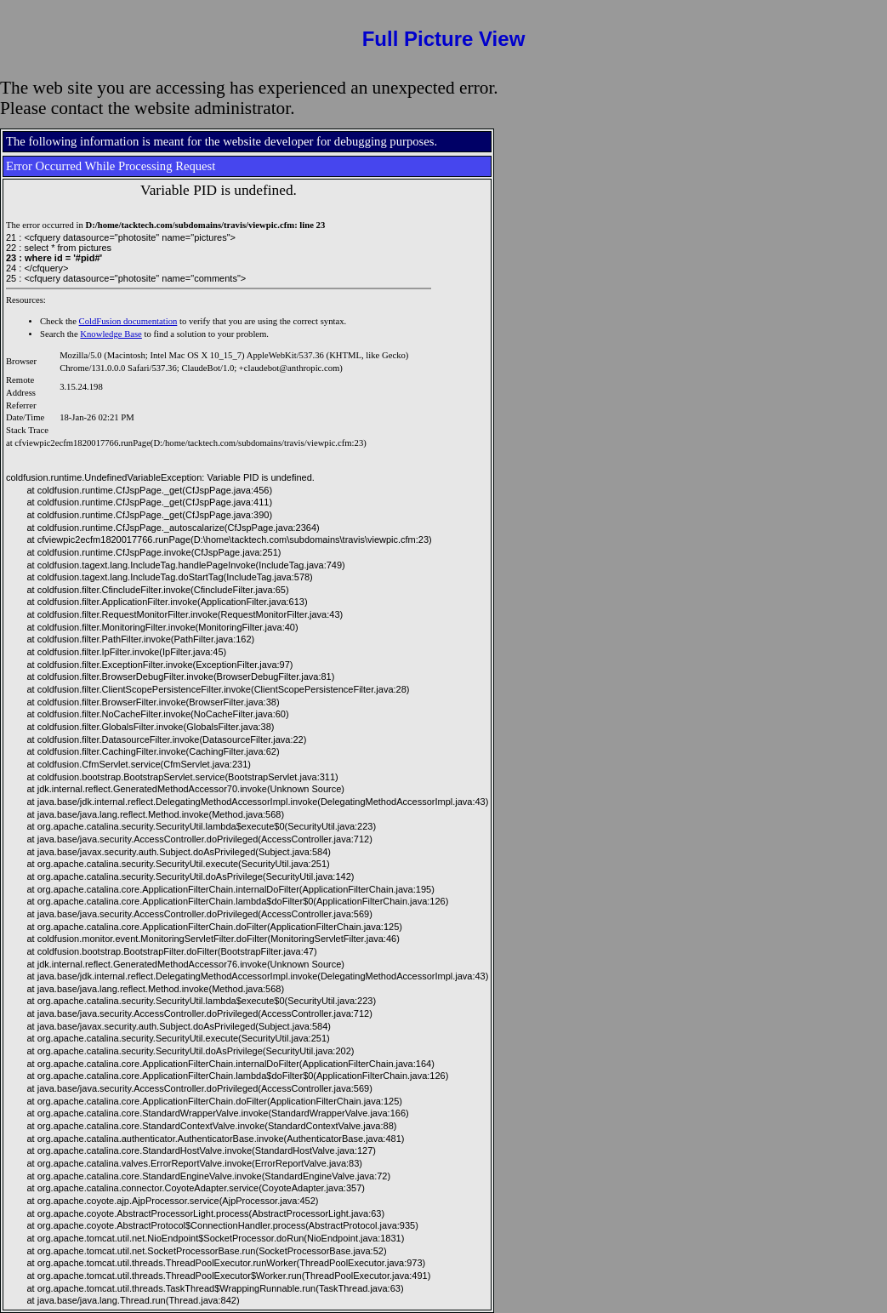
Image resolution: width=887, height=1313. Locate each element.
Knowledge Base (111, 334)
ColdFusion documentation (128, 321)
